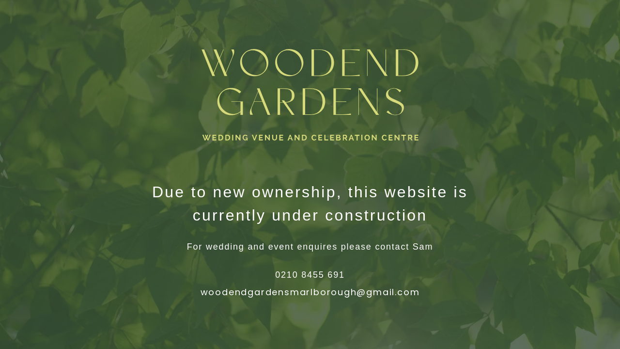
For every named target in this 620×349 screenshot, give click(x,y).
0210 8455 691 (310, 275)
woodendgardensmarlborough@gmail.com (310, 292)
